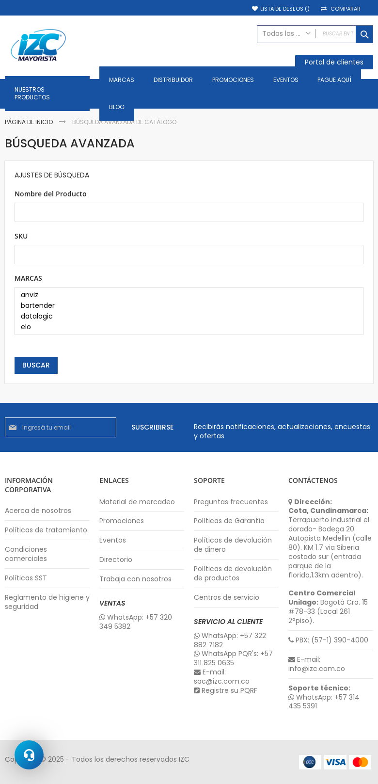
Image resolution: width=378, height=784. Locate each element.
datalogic (185, 316)
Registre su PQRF (225, 690)
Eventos (112, 540)
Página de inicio (29, 122)
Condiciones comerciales (26, 554)
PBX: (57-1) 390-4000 (328, 640)
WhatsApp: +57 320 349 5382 (135, 622)
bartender (185, 306)
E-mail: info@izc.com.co (316, 664)
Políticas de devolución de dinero (233, 545)
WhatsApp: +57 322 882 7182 (230, 640)
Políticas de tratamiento (46, 530)
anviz (185, 295)
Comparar (345, 9)
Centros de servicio (226, 597)
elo (185, 327)
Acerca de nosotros (38, 510)
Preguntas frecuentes (231, 502)
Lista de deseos (285, 9)
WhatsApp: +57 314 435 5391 (324, 702)
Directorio (115, 559)
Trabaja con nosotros (135, 579)
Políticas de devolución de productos (233, 573)
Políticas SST (26, 578)
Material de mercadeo (137, 502)
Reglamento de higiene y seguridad (47, 602)
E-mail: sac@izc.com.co (222, 677)
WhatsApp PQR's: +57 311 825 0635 (233, 658)
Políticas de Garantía (229, 521)
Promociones (121, 521)
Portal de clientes (334, 62)
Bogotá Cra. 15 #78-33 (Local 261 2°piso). (328, 607)
